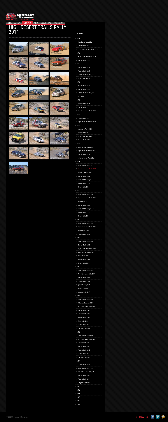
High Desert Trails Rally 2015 (87, 111)
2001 (78, 394)
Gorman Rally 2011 (84, 176)
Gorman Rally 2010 (84, 205)
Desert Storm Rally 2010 (85, 194)
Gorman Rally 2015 (84, 107)
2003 (78, 386)
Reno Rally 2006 (83, 321)
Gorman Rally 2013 (84, 140)
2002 (78, 390)
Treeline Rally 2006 (84, 314)
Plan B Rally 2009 (83, 230)
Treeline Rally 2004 (84, 364)
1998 (78, 404)
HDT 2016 (81, 96)
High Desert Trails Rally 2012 (87, 151)
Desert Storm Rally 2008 (85, 241)
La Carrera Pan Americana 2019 (88, 49)
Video (36, 23)
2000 (78, 397)
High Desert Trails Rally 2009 (87, 227)
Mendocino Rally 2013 (85, 129)
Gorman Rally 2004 (84, 375)
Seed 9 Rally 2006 (83, 325)
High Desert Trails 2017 (85, 78)
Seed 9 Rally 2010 (83, 216)
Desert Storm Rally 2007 (85, 270)
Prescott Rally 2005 (84, 350)
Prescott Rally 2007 (84, 281)
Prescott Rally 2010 (84, 212)
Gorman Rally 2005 (84, 346)
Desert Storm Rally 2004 (85, 368)
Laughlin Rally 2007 (84, 292)
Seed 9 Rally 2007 (83, 288)
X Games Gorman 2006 (85, 303)
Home (9, 23)
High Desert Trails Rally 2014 (87, 122)
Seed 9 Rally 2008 (83, 263)
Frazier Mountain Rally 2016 (86, 93)
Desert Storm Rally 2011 (85, 165)
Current (17, 23)
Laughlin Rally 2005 (84, 357)
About (43, 23)
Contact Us (58, 23)
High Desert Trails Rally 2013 (87, 136)
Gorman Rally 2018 (84, 60)
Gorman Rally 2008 (84, 245)
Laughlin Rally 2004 (84, 383)
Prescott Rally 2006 (84, 317)
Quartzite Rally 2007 (84, 285)
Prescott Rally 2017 (84, 71)
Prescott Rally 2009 (84, 234)
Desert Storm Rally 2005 (85, 335)
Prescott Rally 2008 (84, 259)
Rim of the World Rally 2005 (86, 339)
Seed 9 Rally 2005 (83, 354)
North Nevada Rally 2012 (85, 147)
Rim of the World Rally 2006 (86, 306)
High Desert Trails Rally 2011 (87, 169)
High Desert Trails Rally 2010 (87, 198)
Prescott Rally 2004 (84, 379)
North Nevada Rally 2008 (85, 252)
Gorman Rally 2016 (84, 89)
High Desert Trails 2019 (85, 42)
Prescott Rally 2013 (84, 132)
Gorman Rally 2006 (84, 310)
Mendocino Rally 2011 (85, 172)
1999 (78, 401)
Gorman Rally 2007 (84, 277)
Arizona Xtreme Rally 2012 (86, 158)
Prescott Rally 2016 (84, 85)
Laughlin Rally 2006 (84, 328)
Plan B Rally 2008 (83, 256)
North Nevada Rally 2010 (85, 209)
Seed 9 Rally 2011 (83, 187)
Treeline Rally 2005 (84, 343)
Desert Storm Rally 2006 (85, 299)
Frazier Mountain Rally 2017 (86, 75)
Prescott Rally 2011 (84, 183)
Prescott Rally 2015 (84, 104)
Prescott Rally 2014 (84, 118)
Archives (27, 23)
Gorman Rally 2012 (84, 154)
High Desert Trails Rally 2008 (87, 248)
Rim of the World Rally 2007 (86, 274)
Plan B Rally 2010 (83, 201)
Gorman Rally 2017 (84, 67)
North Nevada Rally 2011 (85, 180)
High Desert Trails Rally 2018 (87, 56)
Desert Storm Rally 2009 (85, 223)
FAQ (49, 23)
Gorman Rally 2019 (84, 46)
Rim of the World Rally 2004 (86, 372)
